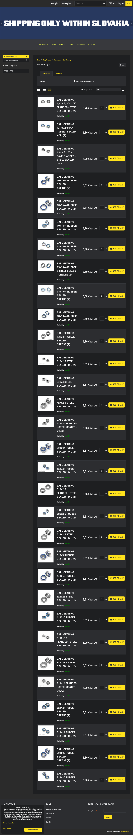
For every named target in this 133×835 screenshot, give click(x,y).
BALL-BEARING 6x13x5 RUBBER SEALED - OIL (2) (66, 617)
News (54, 44)
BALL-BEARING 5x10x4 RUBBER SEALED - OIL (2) (66, 448)
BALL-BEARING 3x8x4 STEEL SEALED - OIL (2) (66, 382)
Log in (54, 3)
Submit (108, 817)
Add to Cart (117, 107)
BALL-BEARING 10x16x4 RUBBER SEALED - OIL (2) (67, 225)
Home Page (43, 44)
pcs (103, 108)
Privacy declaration (8, 823)
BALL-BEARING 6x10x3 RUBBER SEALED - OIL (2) (66, 576)
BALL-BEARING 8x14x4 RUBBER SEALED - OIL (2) (66, 732)
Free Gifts (8, 71)
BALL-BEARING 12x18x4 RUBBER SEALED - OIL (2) (67, 246)
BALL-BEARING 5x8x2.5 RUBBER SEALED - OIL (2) (66, 514)
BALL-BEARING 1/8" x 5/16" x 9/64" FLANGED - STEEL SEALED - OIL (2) (66, 156)
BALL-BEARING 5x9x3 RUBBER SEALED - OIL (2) (66, 555)
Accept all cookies (33, 830)
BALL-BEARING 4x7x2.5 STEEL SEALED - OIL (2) (66, 403)
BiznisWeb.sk (125, 831)
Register (67, 3)
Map (71, 44)
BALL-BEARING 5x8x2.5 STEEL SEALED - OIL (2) (66, 534)
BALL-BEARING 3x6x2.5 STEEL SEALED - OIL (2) (66, 361)
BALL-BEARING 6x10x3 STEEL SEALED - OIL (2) (66, 597)
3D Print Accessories (16, 60)
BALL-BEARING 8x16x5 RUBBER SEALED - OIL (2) (66, 777)
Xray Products (16, 56)
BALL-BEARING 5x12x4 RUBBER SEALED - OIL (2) (66, 468)
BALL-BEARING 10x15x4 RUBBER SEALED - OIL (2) (67, 205)
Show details (7, 828)
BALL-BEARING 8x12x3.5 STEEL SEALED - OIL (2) (66, 662)
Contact (63, 44)
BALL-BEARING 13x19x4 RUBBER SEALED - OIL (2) (67, 316)
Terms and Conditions (86, 44)
